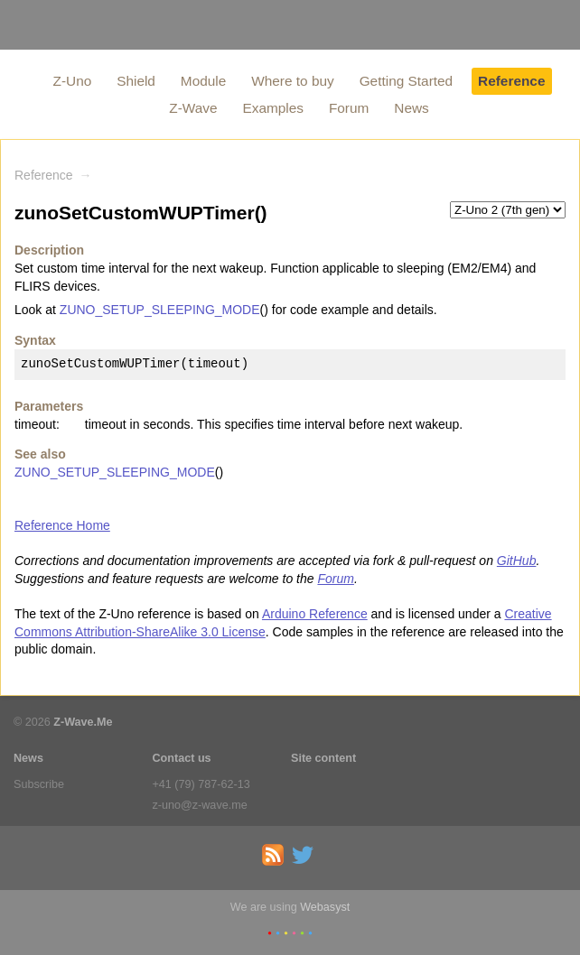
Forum (349, 108)
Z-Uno (71, 80)
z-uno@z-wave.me (200, 805)
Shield (136, 80)
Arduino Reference (315, 614)
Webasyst (325, 907)
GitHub (517, 560)
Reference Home (62, 525)
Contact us (182, 758)
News (411, 108)
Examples (273, 108)
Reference (511, 80)
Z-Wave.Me (82, 722)
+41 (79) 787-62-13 (201, 784)
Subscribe (39, 784)
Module (203, 80)
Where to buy (292, 80)
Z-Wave (193, 108)
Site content (323, 758)
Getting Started (407, 80)
